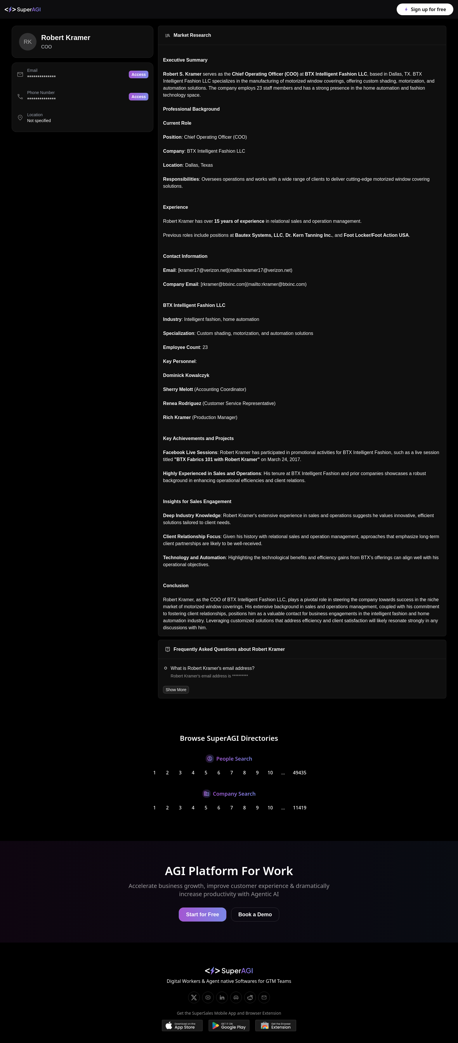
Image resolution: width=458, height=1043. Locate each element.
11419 (299, 807)
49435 (299, 772)
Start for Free (202, 914)
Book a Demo (255, 914)
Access (138, 74)
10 (270, 772)
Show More (176, 689)
